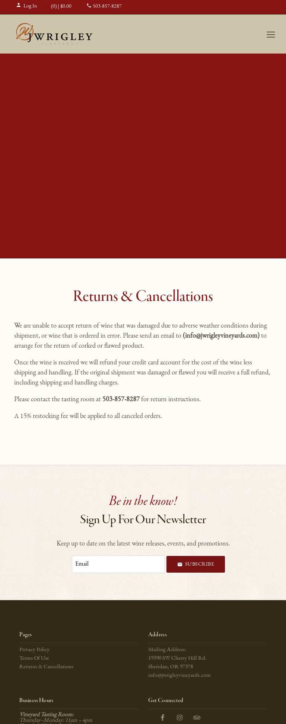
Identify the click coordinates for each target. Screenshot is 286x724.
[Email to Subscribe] (118, 564)
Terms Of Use (34, 658)
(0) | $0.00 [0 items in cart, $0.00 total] (58, 6)
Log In (26, 6)
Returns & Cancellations (46, 667)
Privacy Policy (34, 650)
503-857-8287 (104, 6)
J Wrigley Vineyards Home (54, 34)
